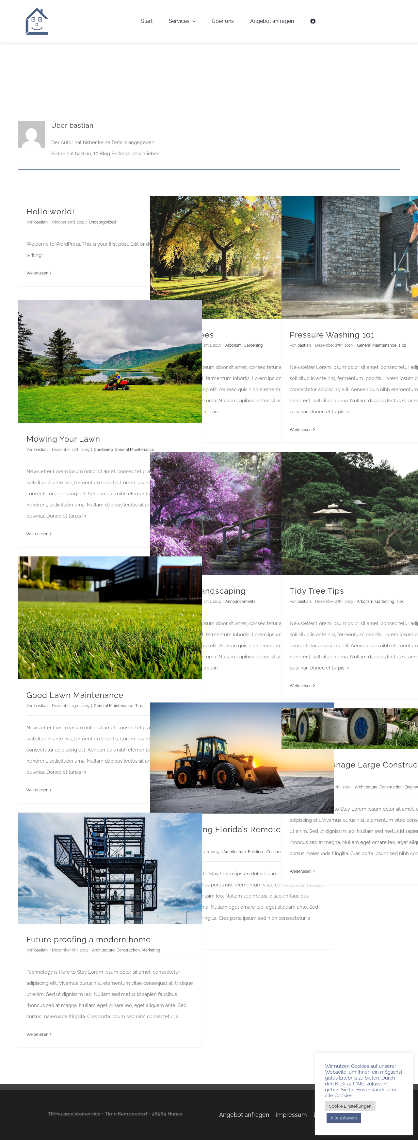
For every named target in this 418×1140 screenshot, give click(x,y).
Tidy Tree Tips (317, 591)
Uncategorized (102, 222)
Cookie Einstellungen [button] (350, 1106)
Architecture (234, 852)
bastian (41, 222)
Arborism (233, 345)
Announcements (240, 601)
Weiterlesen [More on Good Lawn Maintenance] (37, 790)
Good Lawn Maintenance (74, 695)
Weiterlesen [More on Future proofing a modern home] (37, 1034)
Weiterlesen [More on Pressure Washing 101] (301, 429)
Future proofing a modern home (88, 939)
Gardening (253, 345)
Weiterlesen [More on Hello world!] (37, 273)
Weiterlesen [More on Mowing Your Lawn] (37, 534)
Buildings (256, 852)
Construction (391, 787)
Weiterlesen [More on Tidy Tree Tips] (301, 686)
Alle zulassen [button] (343, 1117)
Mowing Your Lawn (63, 439)
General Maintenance (376, 345)
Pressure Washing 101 (332, 334)
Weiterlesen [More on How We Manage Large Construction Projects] (301, 871)
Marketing (151, 950)
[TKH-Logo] (37, 9)
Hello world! (50, 211)
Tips (402, 345)
